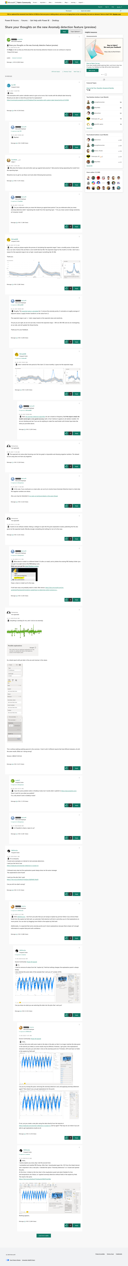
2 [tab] (102, 74)
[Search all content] (101, 11)
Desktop (55, 20)
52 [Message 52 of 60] (16, 502)
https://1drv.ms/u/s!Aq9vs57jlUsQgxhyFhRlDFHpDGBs (35, 1179)
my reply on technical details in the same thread (43, 496)
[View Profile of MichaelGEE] (14, 239)
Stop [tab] (106, 75)
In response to (16, 131)
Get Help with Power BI (39, 20)
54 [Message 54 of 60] (16, 338)
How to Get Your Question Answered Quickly (100, 88)
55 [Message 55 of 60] (20, 390)
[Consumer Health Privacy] (28, 1260)
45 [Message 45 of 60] (24, 1221)
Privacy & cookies (100, 1254)
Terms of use (110, 1254)
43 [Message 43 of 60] (20, 1011)
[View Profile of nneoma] (23, 906)
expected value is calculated (30, 311)
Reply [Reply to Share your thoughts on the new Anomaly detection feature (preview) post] (76, 62)
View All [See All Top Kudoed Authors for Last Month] (89, 166)
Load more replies (44, 1235)
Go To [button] (118, 7)
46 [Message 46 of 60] (12, 764)
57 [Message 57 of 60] (12, 180)
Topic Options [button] (75, 31)
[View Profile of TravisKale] (14, 160)
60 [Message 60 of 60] (16, 143)
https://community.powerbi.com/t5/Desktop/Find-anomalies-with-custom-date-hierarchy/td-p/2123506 (38, 100)
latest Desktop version (32, 566)
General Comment (17, 57)
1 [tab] (101, 74)
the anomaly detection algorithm (35, 416)
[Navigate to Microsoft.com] (10, 2)
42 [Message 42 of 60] (16, 934)
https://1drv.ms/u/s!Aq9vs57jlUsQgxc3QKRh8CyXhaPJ (22, 879)
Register (100, 7)
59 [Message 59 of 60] (12, 110)
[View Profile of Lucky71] (17, 780)
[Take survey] (92, 70)
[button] (64, 31)
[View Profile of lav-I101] (13, 85)
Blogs (66, 2)
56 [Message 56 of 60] (24, 429)
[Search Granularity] (72, 11)
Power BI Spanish (32, 962)
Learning (73, 2)
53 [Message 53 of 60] (12, 284)
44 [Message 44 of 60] (24, 1134)
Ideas (50, 2)
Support (81, 2)
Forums (35, 2)
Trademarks (119, 1254)
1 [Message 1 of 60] (12, 62)
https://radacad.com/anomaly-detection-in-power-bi (22, 865)
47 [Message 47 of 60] (16, 834)
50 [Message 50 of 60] (16, 595)
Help (113, 7)
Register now (117, 14)
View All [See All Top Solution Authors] (89, 128)
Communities (58, 2)
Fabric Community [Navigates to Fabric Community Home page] (24, 2)
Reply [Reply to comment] (76, 114)
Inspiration (43, 2)
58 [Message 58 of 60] (16, 222)
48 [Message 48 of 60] (16, 801)
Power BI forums (12, 20)
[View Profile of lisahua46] (23, 127)
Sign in (107, 7)
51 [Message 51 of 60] (12, 462)
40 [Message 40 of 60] (12, 890)
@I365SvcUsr (21, 917)
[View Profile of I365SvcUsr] (14, 850)
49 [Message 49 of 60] (12, 534)
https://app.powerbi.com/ (68, 791)
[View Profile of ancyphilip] (20, 39)
